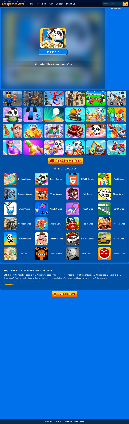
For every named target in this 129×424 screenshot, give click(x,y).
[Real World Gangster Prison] (33, 92)
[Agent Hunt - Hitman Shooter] (75, 92)
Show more (9, 285)
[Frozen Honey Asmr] (33, 141)
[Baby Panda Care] (96, 125)
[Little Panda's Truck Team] (96, 141)
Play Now (52, 51)
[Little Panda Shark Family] (116, 141)
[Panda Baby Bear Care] (12, 108)
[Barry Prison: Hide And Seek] (12, 92)
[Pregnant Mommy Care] (12, 141)
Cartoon (59, 4)
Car (51, 4)
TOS (65, 421)
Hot (37, 4)
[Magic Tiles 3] (33, 108)
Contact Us (58, 421)
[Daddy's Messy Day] (12, 125)
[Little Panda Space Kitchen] (96, 108)
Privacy (70, 421)
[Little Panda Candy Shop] (54, 141)
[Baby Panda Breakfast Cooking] (75, 141)
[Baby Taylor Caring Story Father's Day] (54, 125)
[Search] (112, 4)
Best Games (79, 421)
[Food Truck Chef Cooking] (75, 108)
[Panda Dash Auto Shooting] (116, 92)
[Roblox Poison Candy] (96, 92)
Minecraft (70, 4)
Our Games (49, 421)
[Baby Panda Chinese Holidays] (116, 125)
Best (44, 4)
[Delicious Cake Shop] (75, 125)
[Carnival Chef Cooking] (33, 125)
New (31, 4)
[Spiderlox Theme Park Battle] (54, 92)
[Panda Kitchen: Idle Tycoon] (116, 108)
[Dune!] (54, 108)
